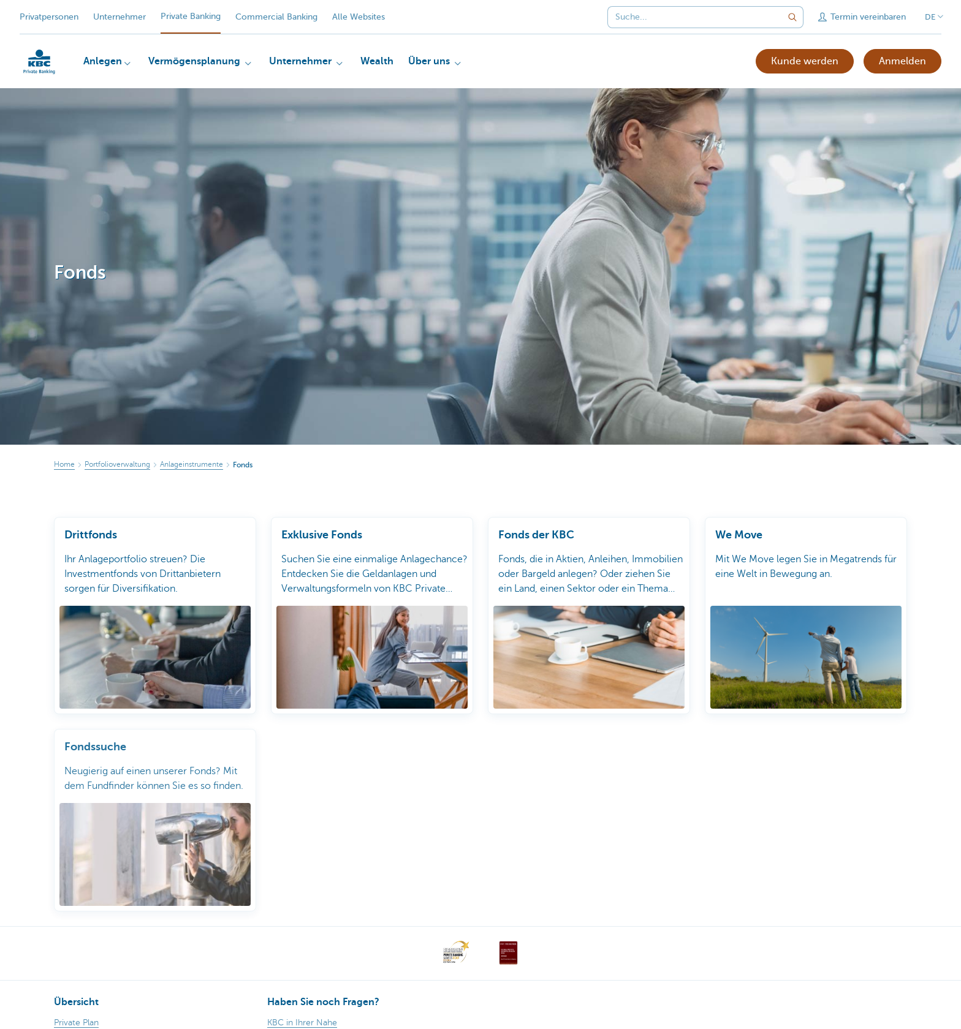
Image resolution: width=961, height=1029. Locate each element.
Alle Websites (358, 16)
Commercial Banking (276, 16)
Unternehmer (119, 16)
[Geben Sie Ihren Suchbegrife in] (792, 17)
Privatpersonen (49, 16)
